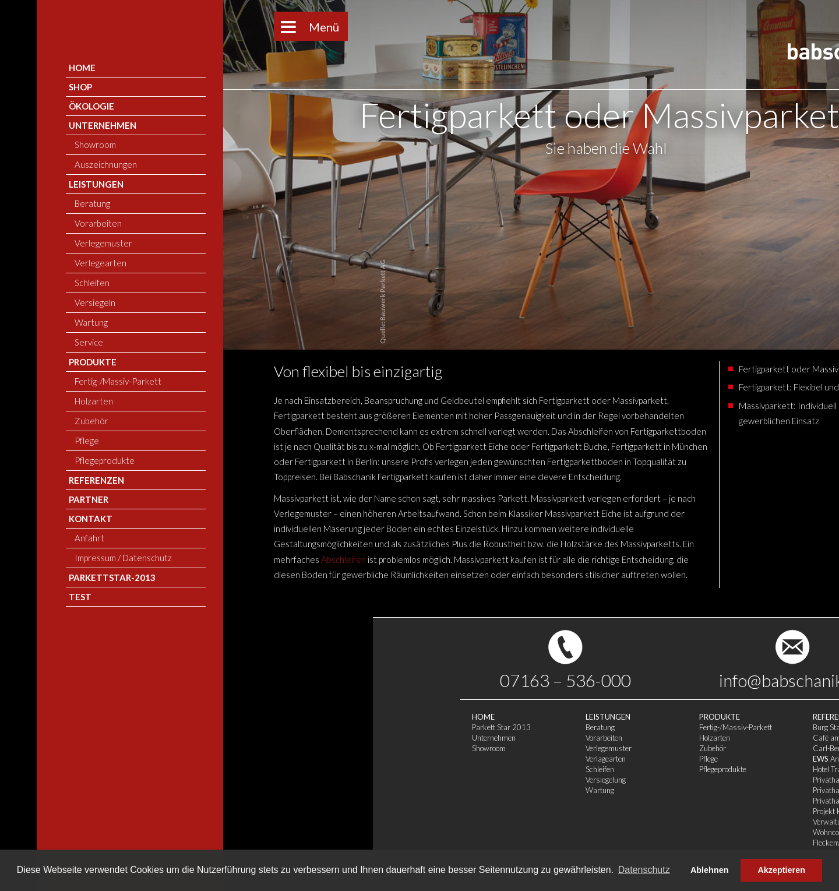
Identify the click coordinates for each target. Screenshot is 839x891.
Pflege (335, 758)
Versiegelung (233, 779)
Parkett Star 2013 (128, 727)
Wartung (227, 790)
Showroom (116, 748)
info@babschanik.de (419, 680)
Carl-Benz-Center (468, 748)
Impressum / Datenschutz (596, 754)
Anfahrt (566, 743)
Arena (458, 758)
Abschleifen (157, 559)
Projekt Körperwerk (471, 811)
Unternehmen (121, 737)
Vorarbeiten (231, 737)
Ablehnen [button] (709, 870)
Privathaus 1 (460, 779)
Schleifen (227, 769)
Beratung (227, 727)
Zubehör (339, 748)
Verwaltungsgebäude (473, 821)
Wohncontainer (464, 832)
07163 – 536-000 (192, 680)
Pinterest (650, 680)
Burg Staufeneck (466, 727)
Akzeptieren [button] (781, 870)
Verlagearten (233, 758)
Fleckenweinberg (466, 842)
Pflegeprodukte (349, 769)
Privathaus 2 (460, 790)
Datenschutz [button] (644, 870)
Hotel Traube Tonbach (474, 769)
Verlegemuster (236, 748)
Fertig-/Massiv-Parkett (362, 727)
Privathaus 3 (460, 800)
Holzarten (341, 737)
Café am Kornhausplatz (478, 737)
